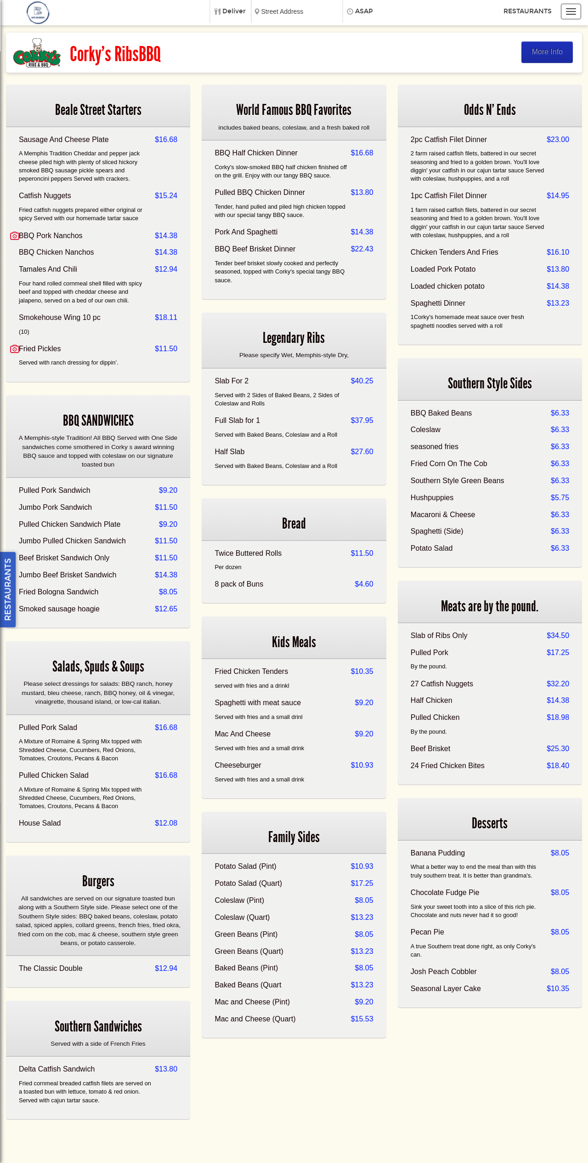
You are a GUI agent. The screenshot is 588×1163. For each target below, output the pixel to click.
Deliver (234, 11)
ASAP (364, 11)
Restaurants (527, 11)
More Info (547, 52)
